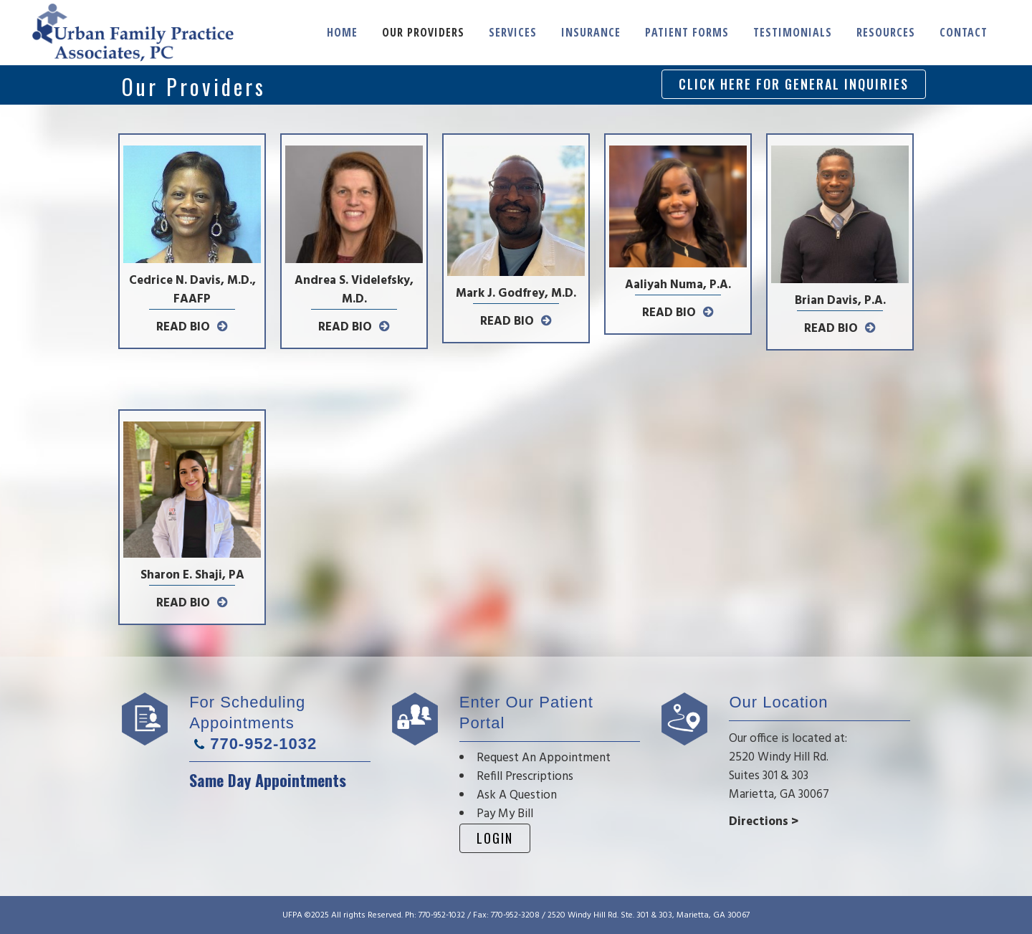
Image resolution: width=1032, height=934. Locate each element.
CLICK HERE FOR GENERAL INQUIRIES (794, 84)
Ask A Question (517, 795)
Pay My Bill (505, 814)
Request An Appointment (544, 758)
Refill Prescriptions (525, 776)
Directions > (763, 821)
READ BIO (183, 327)
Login (495, 838)
